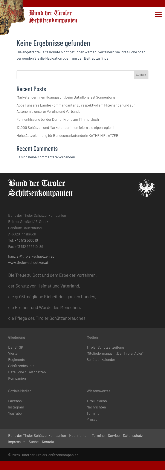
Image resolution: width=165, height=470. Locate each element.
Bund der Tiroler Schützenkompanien (37, 435)
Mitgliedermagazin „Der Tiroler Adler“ (115, 353)
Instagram (16, 407)
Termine (93, 413)
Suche (34, 441)
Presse (92, 419)
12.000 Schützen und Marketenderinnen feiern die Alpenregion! (65, 127)
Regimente (16, 359)
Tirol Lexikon (97, 401)
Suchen (141, 74)
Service (114, 435)
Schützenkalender (101, 359)
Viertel (13, 353)
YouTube (15, 413)
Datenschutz (133, 435)
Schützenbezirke (21, 365)
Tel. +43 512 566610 (23, 240)
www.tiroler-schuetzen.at (28, 262)
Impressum (17, 441)
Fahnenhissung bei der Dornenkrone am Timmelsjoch (58, 119)
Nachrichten (96, 407)
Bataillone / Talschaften (27, 372)
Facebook (16, 401)
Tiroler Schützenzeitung (105, 347)
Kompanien (17, 378)
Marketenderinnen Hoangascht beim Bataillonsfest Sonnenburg (66, 97)
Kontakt (48, 441)
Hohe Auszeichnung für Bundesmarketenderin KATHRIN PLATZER (67, 135)
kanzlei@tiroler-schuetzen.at (31, 256)
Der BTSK (15, 347)
